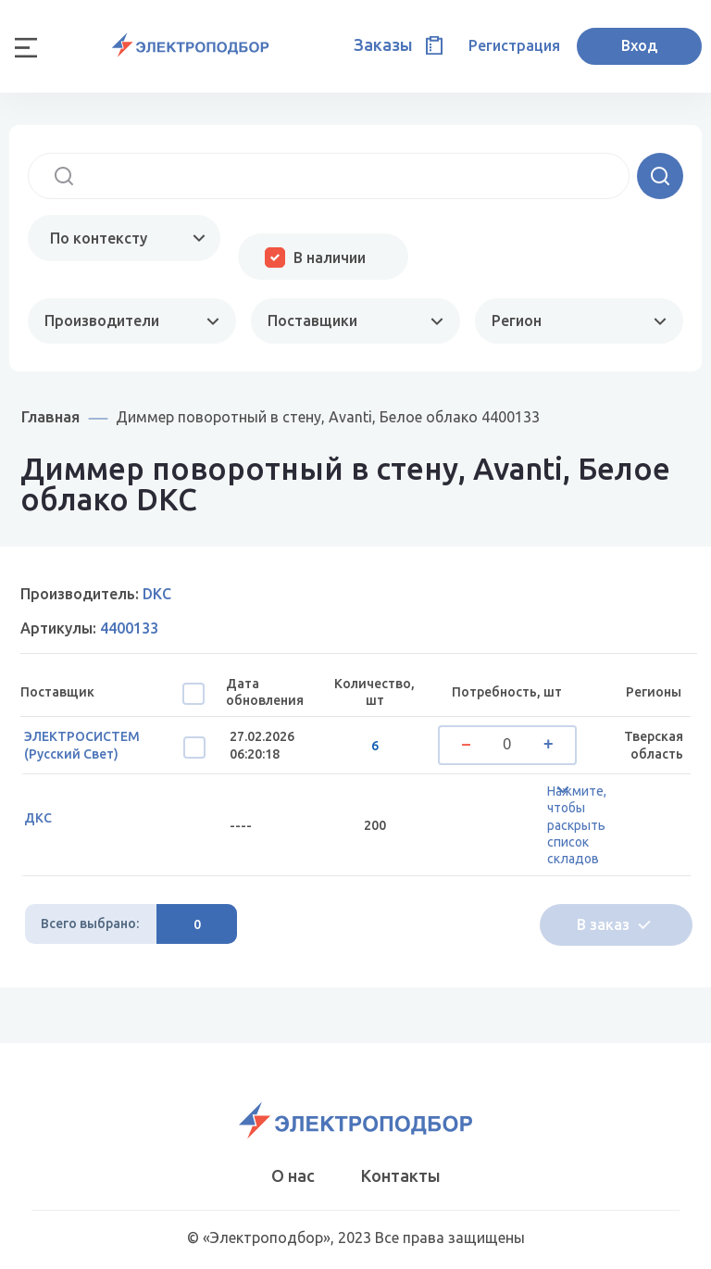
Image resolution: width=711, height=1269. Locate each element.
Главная (50, 416)
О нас (293, 1175)
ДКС (38, 817)
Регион (517, 320)
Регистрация (514, 45)
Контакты (401, 1175)
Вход (639, 45)
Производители (101, 320)
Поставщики (312, 320)
